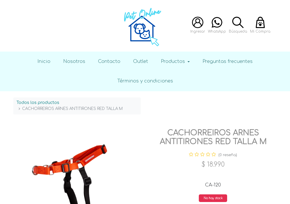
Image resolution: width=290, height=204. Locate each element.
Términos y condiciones (145, 81)
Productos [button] (173, 61)
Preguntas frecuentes (227, 61)
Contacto (109, 61)
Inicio (43, 61)
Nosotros (74, 61)
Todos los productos (37, 103)
